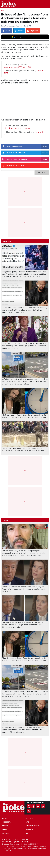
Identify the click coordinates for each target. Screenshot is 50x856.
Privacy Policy (26, 846)
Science (5, 833)
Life (27, 822)
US (27, 833)
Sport (5, 829)
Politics (29, 818)
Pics (2, 10)
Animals (29, 829)
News (4, 818)
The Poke (14, 4)
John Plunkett (6, 26)
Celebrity (6, 822)
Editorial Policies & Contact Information (31, 848)
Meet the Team (8, 851)
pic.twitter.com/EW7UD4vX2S (17, 67)
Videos (5, 826)
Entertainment (32, 826)
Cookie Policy (14, 846)
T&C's (4, 846)
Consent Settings (39, 846)
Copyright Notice (9, 848)
